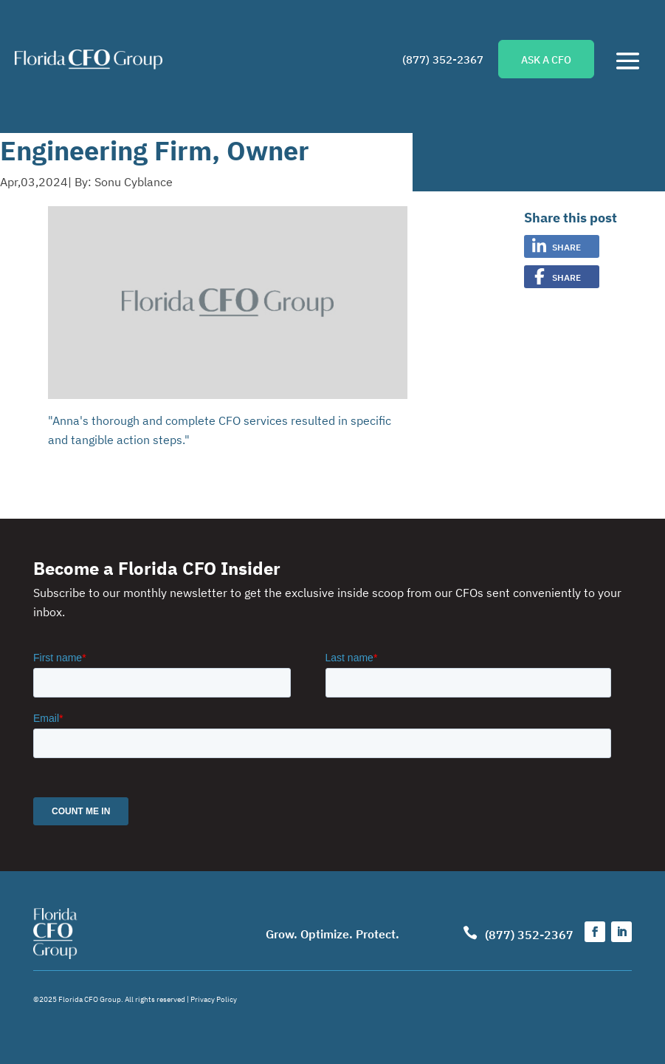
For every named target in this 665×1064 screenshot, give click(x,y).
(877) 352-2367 (442, 58)
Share (566, 246)
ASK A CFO (546, 59)
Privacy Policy (213, 998)
